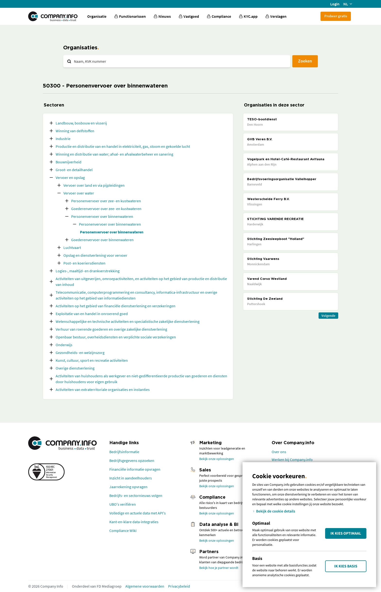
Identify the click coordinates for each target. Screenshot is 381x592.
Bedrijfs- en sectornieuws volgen (135, 495)
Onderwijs (64, 344)
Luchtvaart (72, 247)
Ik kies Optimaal (345, 533)
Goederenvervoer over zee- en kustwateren (106, 208)
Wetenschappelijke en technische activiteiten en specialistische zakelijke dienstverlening (127, 321)
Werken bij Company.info (292, 459)
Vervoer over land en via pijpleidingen (94, 185)
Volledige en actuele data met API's (137, 513)
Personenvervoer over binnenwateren (102, 216)
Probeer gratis (335, 16)
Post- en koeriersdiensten (84, 263)
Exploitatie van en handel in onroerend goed (92, 313)
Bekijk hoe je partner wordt (218, 567)
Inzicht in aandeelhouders (130, 478)
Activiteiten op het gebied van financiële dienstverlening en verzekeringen (115, 305)
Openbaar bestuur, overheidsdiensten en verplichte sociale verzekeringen (116, 337)
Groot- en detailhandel (74, 169)
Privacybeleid (179, 586)
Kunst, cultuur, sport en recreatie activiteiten (92, 360)
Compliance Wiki (123, 530)
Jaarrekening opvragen (128, 486)
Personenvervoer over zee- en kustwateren (106, 200)
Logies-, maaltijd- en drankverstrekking (88, 270)
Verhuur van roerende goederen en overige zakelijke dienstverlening (111, 329)
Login (334, 3)
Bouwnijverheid (68, 161)
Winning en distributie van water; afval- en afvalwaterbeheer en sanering (114, 154)
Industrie (63, 138)
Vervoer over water (78, 193)
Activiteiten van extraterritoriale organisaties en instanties (103, 389)
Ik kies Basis (345, 566)
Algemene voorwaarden (144, 586)
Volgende (328, 315)
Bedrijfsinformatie (124, 451)
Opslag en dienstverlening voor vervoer (95, 255)
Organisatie (96, 16)
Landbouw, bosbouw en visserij (81, 123)
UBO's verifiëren (122, 504)
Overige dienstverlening (75, 368)
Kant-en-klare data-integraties (133, 521)
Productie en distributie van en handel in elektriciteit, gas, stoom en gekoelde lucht (123, 146)
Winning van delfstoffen (75, 130)
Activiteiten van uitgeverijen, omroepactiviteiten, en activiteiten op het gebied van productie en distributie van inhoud (141, 281)
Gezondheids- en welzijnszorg (80, 352)
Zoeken (305, 61)
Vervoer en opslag (70, 177)
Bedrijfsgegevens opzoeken (131, 460)
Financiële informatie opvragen (134, 469)
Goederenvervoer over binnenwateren (102, 239)
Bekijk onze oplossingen (216, 459)
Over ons (279, 451)
